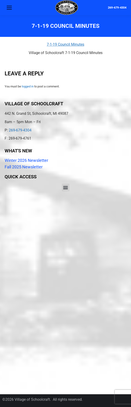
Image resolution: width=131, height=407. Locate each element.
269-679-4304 (117, 7)
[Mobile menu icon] (9, 7)
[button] (65, 187)
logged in (28, 86)
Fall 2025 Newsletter (24, 166)
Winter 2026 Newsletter (26, 160)
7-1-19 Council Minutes (65, 44)
